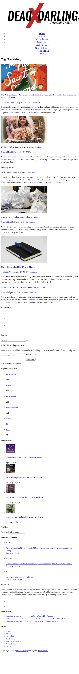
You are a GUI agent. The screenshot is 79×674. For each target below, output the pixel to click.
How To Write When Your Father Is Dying (19, 217)
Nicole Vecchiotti (8, 102)
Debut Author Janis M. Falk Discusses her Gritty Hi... (25, 478)
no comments (34, 102)
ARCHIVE (45, 50)
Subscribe (30, 359)
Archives (4, 532)
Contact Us (42, 53)
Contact (9, 646)
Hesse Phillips (6, 292)
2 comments (30, 172)
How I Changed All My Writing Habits (18, 267)
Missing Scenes (7, 167)
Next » (8, 307)
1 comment (36, 152)
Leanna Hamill (7, 152)
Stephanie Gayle (7, 272)
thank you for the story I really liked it (21, 577)
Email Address (31, 355)
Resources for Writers (12, 407)
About (42, 36)
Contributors (42, 39)
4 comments (32, 292)
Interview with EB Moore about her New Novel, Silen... (25, 497)
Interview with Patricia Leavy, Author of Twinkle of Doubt (29, 616)
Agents (8, 430)
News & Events (42, 48)
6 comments (30, 222)
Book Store (42, 42)
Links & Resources (42, 45)
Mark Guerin (6, 172)
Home (42, 33)
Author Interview (11, 396)
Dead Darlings (22, 650)
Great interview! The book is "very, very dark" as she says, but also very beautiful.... (39, 564)
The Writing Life (11, 374)
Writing (8, 385)
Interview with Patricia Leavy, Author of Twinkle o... (25, 458)
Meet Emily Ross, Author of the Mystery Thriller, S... (24, 517)
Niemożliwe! (43, 650)
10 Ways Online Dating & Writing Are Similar (21, 147)
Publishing (9, 419)
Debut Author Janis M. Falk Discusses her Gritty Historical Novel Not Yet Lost (37, 619)
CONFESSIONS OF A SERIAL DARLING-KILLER (23, 287)
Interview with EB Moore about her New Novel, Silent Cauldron (32, 621)
